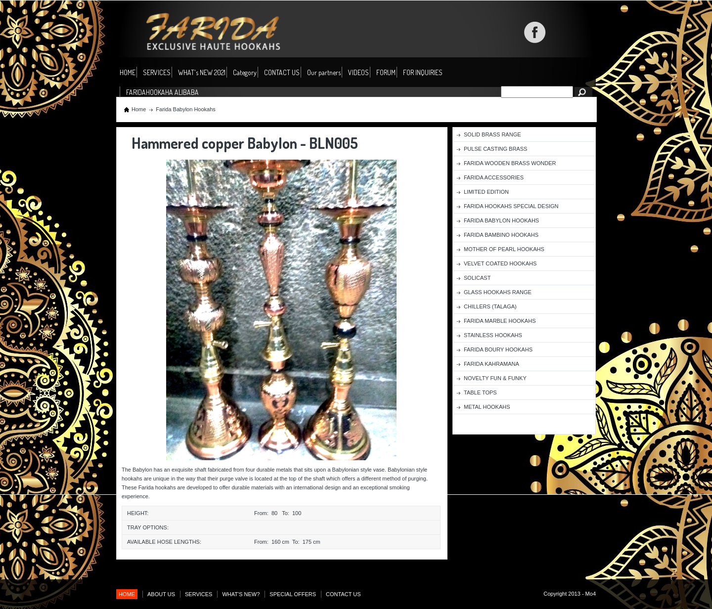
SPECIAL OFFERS (292, 594)
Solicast (477, 278)
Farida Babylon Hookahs (185, 109)
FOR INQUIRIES (423, 72)
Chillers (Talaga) (490, 306)
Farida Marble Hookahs (499, 321)
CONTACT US (282, 72)
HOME (127, 72)
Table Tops (480, 392)
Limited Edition (486, 192)
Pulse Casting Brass (495, 149)
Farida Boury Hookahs (498, 349)
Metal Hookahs (487, 407)
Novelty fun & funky (495, 378)
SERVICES (157, 72)
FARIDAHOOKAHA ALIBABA (162, 92)
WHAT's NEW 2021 (201, 72)
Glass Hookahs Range (498, 292)
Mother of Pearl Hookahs (504, 249)
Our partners (324, 72)
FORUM (386, 72)
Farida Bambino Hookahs (501, 235)
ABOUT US (161, 594)
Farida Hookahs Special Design (511, 206)
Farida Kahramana (491, 364)
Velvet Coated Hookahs (500, 263)
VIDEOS (358, 72)
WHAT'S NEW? (241, 594)
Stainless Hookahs (493, 335)
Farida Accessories (494, 177)
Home (139, 109)
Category (245, 73)
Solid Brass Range (492, 134)
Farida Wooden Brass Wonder (510, 163)
